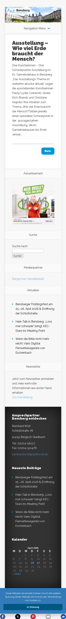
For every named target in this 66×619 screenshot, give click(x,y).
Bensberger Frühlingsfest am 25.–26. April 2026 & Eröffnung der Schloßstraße (34, 309)
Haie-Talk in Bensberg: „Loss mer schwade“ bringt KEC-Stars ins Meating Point (33, 326)
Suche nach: (20, 246)
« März (16, 574)
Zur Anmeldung (22, 397)
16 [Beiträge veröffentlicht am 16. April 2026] (32, 563)
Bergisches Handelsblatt (28, 279)
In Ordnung (33, 607)
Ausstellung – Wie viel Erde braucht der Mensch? (30, 51)
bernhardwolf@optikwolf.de (30, 454)
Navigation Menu (35, 28)
